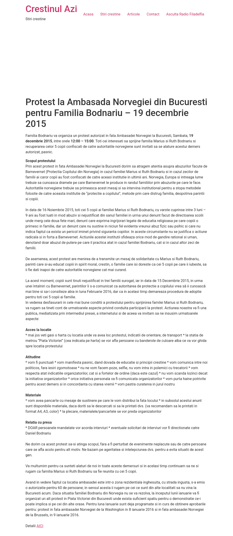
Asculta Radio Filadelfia (185, 14)
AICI (40, 526)
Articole (133, 14)
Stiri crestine (110, 14)
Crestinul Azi (51, 9)
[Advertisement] (116, 62)
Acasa (88, 14)
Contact (153, 14)
